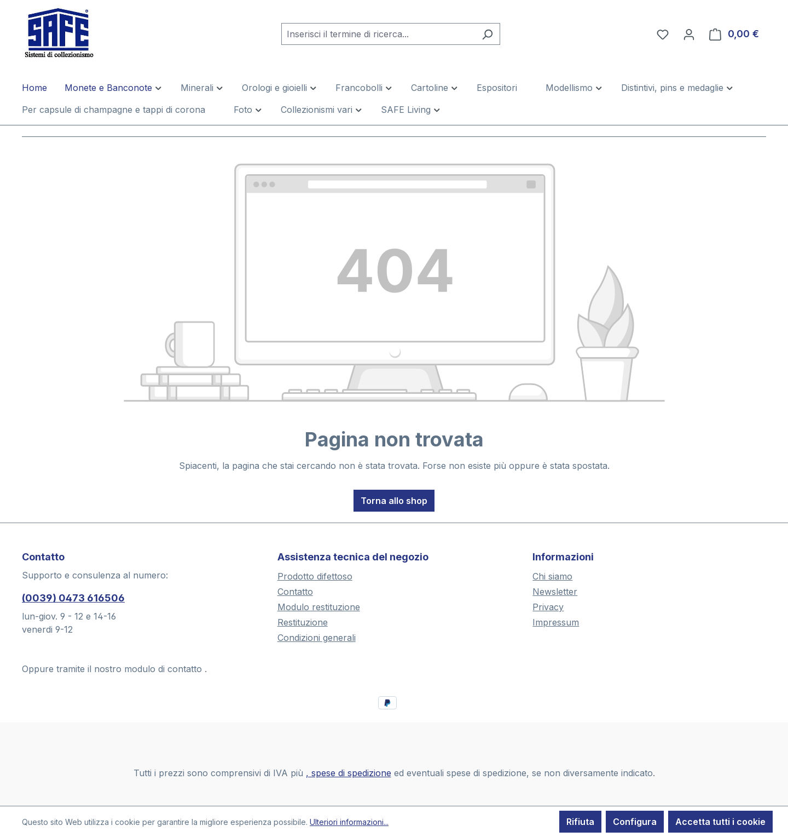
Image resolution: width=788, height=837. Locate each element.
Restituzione (302, 622)
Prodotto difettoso (314, 576)
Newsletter (554, 591)
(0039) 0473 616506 (73, 598)
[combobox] (378, 34)
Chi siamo (552, 576)
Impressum (555, 622)
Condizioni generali (316, 637)
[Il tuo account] (689, 34)
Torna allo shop (394, 500)
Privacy (548, 606)
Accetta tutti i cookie (720, 821)
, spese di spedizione (348, 772)
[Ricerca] (487, 34)
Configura (635, 821)
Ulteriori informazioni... (349, 822)
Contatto (295, 591)
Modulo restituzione (318, 606)
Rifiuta (580, 821)
